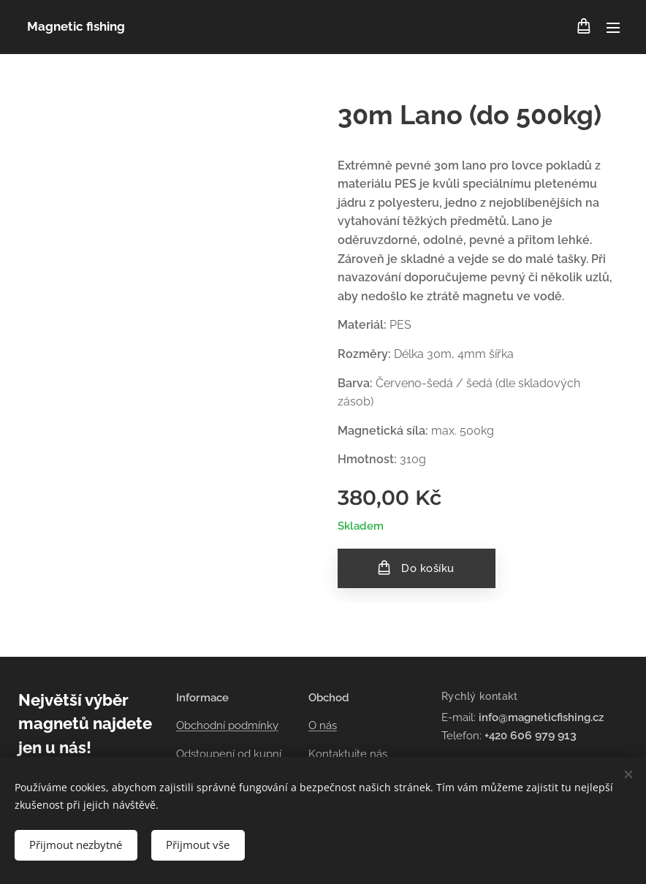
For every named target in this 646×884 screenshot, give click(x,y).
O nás (322, 725)
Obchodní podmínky (227, 725)
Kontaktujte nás (347, 753)
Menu (613, 27)
